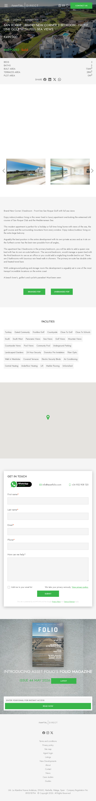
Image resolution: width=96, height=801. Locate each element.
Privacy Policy (56, 602)
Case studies (48, 777)
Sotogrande (32, 19)
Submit (48, 593)
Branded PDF (34, 291)
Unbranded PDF (62, 291)
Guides (48, 781)
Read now (48, 706)
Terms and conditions (48, 741)
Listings (17, 19)
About (48, 765)
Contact (48, 769)
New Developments (48, 761)
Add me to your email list (22, 587)
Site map (48, 749)
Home (7, 19)
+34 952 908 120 (78, 484)
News (48, 773)
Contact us (81, 5)
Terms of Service (69, 602)
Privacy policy (48, 745)
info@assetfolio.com (50, 484)
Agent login (48, 753)
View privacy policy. (80, 587)
